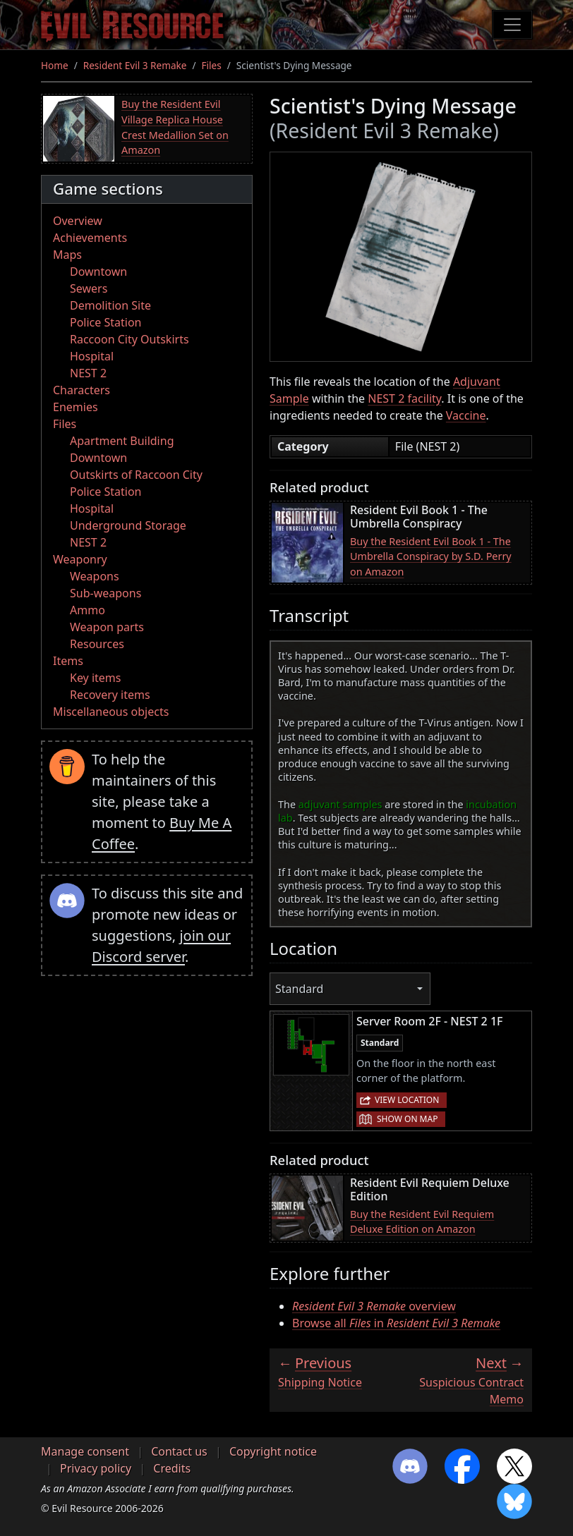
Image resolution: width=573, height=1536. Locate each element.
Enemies (75, 407)
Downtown (98, 271)
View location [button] (407, 1100)
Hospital (92, 356)
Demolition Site (110, 305)
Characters (81, 390)
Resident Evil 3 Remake (135, 65)
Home (54, 65)
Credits (172, 1468)
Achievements (90, 237)
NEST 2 (88, 373)
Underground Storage (128, 525)
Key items (95, 677)
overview (374, 1306)
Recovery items (110, 694)
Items (68, 661)
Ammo (87, 610)
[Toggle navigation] (512, 25)
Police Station (106, 322)
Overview (77, 220)
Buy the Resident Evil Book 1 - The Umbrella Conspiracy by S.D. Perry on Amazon (431, 556)
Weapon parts (107, 627)
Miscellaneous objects (111, 711)
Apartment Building (122, 441)
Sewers (88, 288)
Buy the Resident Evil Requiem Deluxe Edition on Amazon (422, 1221)
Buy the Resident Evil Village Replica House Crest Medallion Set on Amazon (175, 127)
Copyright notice (273, 1451)
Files (212, 65)
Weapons (94, 576)
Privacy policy (95, 1468)
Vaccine (466, 415)
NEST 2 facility (404, 398)
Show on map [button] (407, 1119)
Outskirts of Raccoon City (136, 474)
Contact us (179, 1451)
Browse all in (396, 1323)
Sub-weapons (105, 593)
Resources (97, 644)
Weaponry (80, 559)
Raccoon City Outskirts (129, 339)
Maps (67, 254)
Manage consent (85, 1451)
